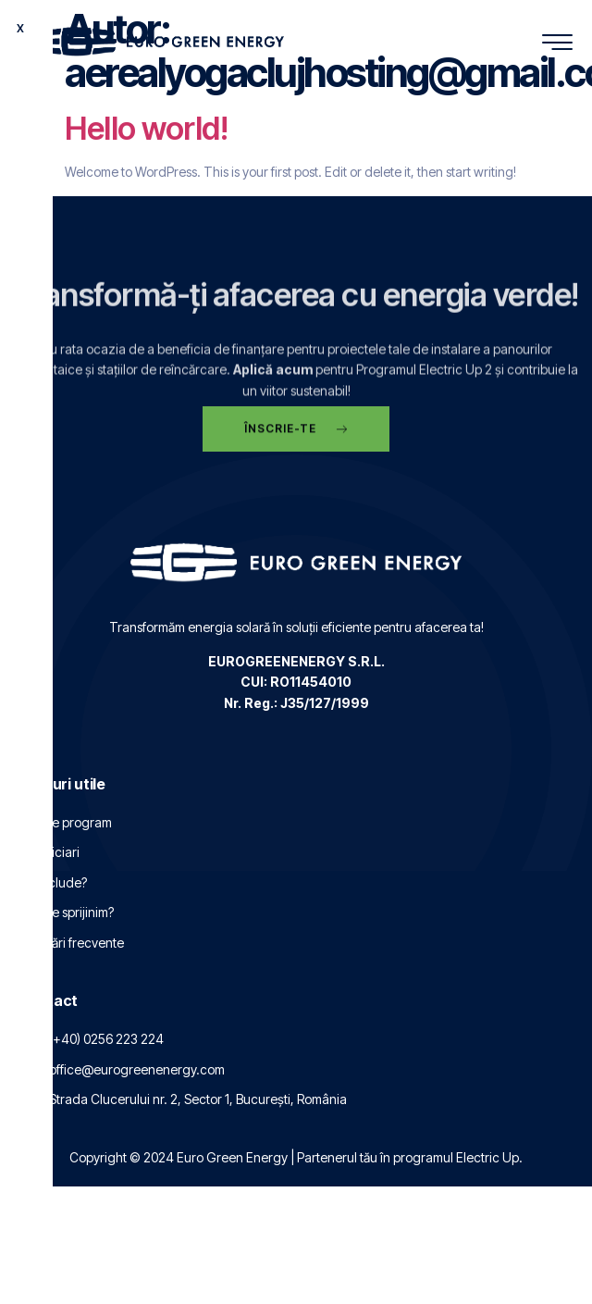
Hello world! (146, 128)
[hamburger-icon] (557, 43)
